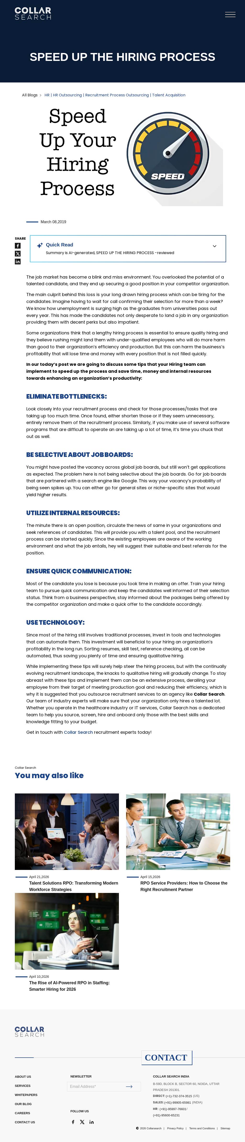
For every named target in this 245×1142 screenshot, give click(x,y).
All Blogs (30, 95)
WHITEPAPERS (26, 1095)
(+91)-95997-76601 (173, 1109)
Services (23, 1086)
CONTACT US (25, 1122)
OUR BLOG (23, 1104)
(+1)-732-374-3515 (179, 1096)
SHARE (20, 239)
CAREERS (22, 1113)
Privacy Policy (175, 1128)
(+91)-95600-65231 (166, 1115)
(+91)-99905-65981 (177, 1102)
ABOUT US (23, 1076)
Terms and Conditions (202, 1128)
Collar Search (78, 732)
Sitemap (225, 1128)
